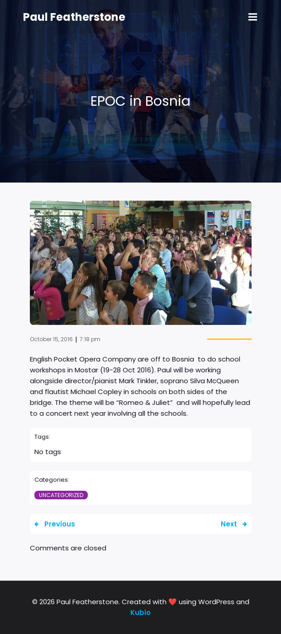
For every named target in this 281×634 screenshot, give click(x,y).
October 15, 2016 (51, 339)
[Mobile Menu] (253, 17)
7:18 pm (90, 339)
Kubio (140, 612)
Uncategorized (61, 495)
